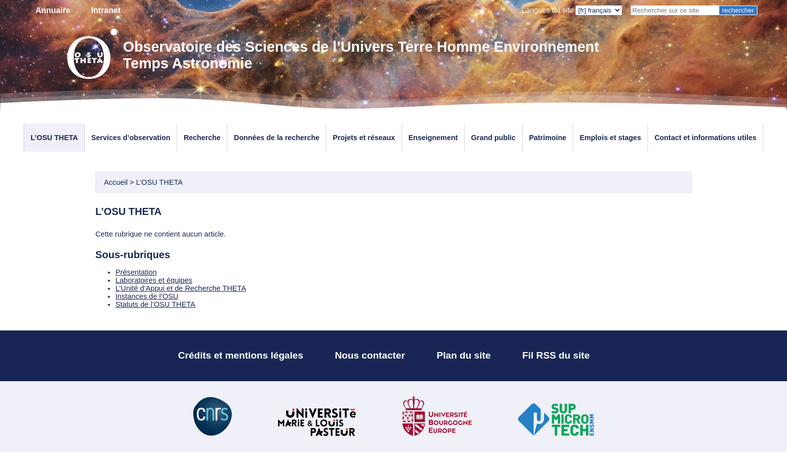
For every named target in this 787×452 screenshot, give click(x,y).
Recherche (202, 138)
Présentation (136, 272)
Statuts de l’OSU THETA (155, 304)
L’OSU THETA (54, 138)
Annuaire (53, 10)
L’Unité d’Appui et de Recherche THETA (180, 288)
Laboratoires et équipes (153, 280)
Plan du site (464, 355)
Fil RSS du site (556, 355)
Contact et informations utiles (705, 138)
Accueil (115, 182)
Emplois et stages (610, 138)
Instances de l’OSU (146, 296)
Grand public (493, 138)
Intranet (106, 10)
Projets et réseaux (364, 138)
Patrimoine (547, 138)
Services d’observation (131, 138)
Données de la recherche (276, 138)
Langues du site (547, 10)
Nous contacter (370, 355)
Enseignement (433, 138)
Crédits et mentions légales (241, 355)
